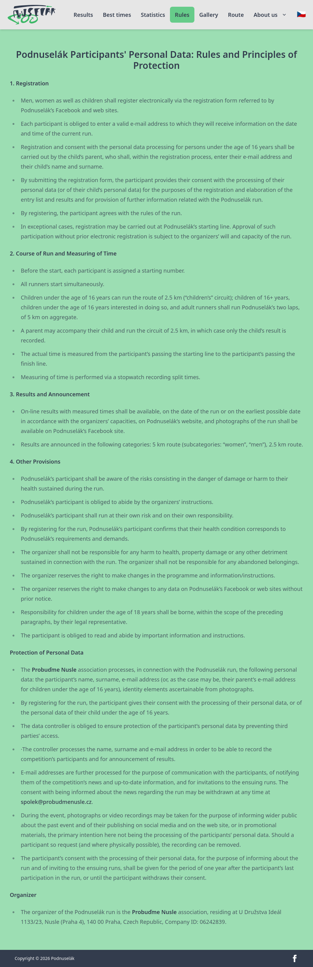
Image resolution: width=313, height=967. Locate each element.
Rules (182, 14)
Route (236, 14)
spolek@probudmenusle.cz (56, 801)
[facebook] (294, 958)
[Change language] (301, 14)
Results (83, 14)
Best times (117, 14)
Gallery (208, 14)
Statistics (153, 14)
